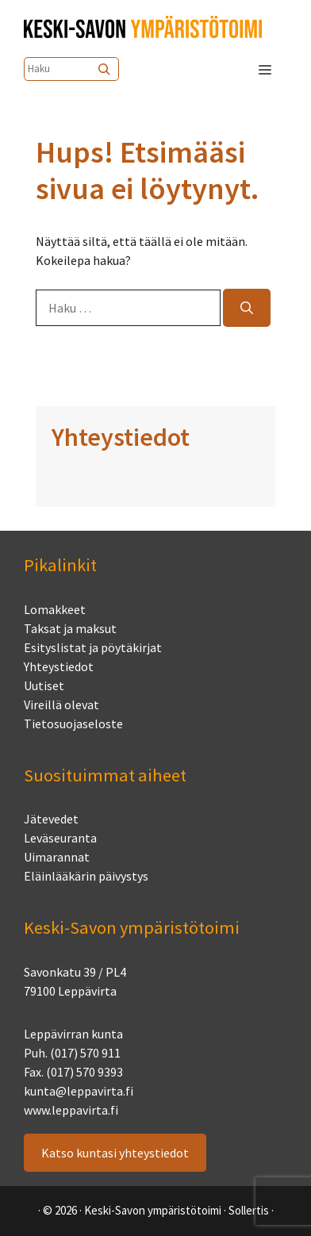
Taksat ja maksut (70, 628)
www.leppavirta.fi (71, 1110)
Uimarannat (57, 857)
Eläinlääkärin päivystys (86, 876)
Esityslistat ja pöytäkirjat (93, 647)
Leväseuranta (60, 838)
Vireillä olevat (61, 704)
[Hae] (247, 308)
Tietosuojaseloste (73, 723)
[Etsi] (105, 69)
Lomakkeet (55, 609)
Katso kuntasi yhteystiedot (115, 1153)
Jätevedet (51, 819)
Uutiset (44, 685)
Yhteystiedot (59, 666)
